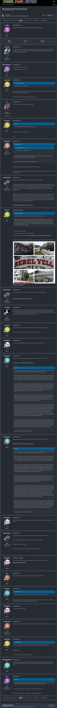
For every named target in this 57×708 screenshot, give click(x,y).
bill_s (7, 676)
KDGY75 (7, 210)
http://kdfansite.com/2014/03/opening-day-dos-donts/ (23, 362)
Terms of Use (4, 706)
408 (20, 20)
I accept (51, 705)
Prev (5, 20)
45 (7, 220)
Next (36, 20)
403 (7, 20)
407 (18, 20)
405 (13, 20)
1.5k (7, 599)
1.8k (7, 90)
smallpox (7, 25)
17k (7, 57)
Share (43, 15)
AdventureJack (7, 621)
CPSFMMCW (7, 340)
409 (23, 20)
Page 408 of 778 (44, 20)
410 (25, 20)
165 (7, 35)
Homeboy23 (7, 588)
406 (15, 20)
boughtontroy (7, 356)
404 (10, 20)
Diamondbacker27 (6, 64)
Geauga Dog (7, 80)
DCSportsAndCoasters (7, 660)
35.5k (7, 112)
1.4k (7, 151)
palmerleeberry (7, 177)
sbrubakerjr (7, 120)
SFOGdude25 (7, 141)
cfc (7, 102)
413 (33, 20)
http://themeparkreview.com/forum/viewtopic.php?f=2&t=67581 (39, 235)
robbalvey (8, 14)
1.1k (7, 351)
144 (7, 366)
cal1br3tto (6, 307)
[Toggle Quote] (14, 83)
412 (31, 20)
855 (7, 686)
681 (7, 583)
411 (28, 20)
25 (7, 671)
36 (7, 131)
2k (7, 75)
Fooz (7, 573)
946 (7, 188)
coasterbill (7, 47)
